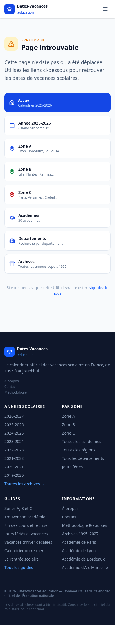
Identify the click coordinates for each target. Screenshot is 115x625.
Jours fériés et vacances (26, 533)
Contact (10, 387)
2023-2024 (14, 441)
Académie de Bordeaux (83, 559)
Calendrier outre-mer (24, 550)
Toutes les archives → (24, 483)
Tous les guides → (21, 567)
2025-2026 (14, 424)
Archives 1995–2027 (80, 533)
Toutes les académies (81, 441)
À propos (11, 381)
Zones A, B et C (18, 508)
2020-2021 (14, 466)
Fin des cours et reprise (26, 525)
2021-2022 (14, 458)
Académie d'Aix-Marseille (85, 567)
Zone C (68, 433)
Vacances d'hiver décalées (28, 542)
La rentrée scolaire (21, 559)
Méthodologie (15, 392)
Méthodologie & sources (84, 525)
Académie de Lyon (79, 550)
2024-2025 (14, 433)
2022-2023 (14, 450)
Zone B (68, 424)
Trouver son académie (24, 517)
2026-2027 (14, 416)
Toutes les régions (79, 450)
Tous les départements (83, 458)
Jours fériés (72, 466)
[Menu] (105, 9)
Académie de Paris (79, 542)
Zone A (68, 416)
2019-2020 (14, 475)
